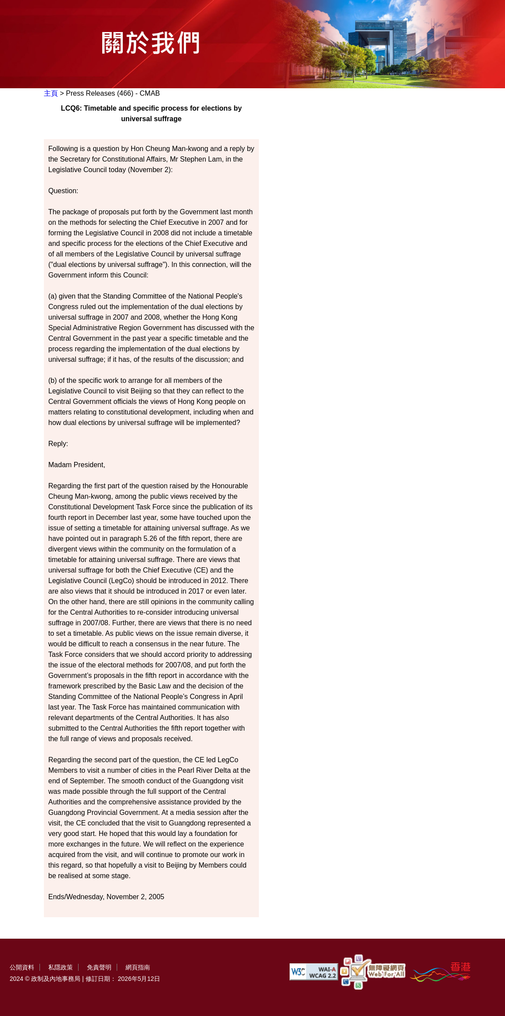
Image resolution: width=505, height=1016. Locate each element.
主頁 (51, 93)
